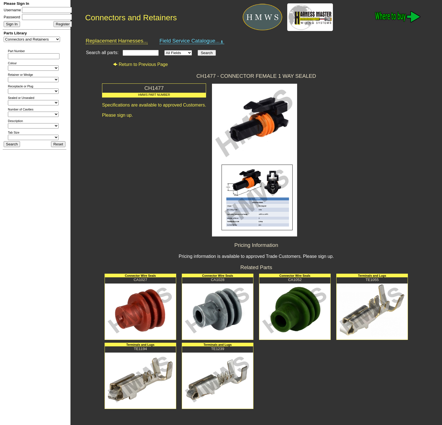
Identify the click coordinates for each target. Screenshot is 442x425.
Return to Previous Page (140, 64)
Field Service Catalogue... (192, 41)
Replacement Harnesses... (117, 41)
